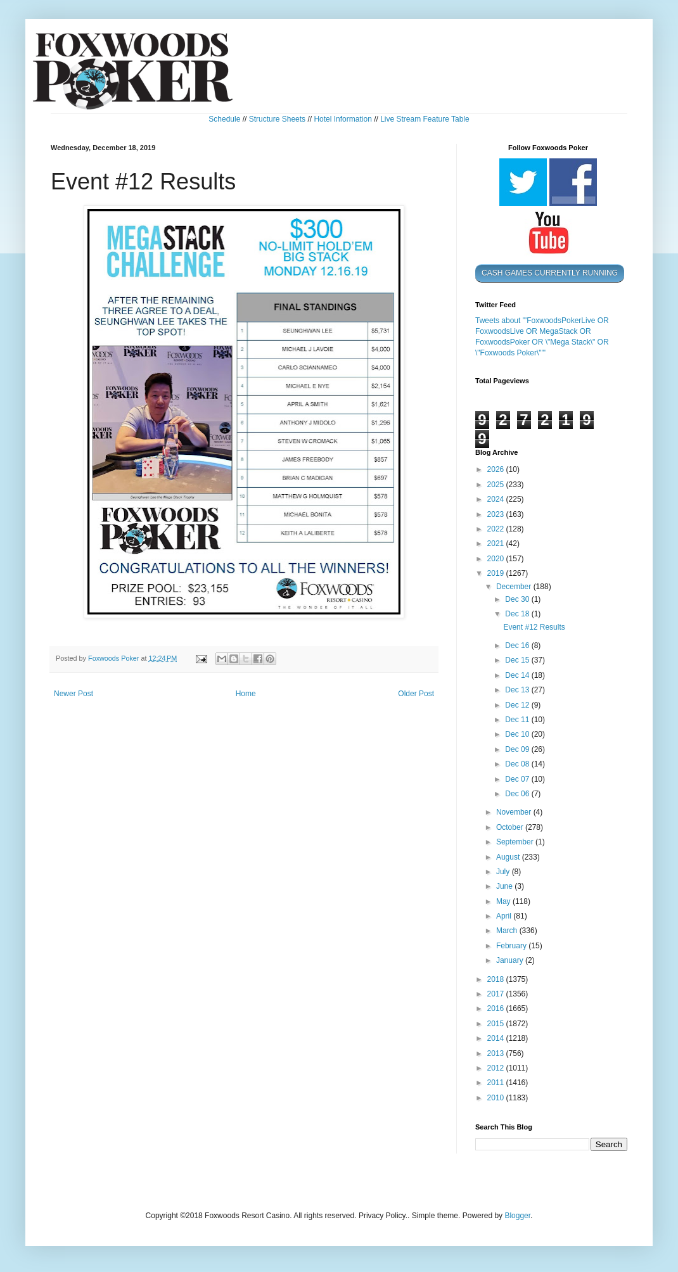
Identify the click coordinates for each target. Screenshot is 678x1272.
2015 (496, 1023)
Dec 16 (518, 645)
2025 (496, 484)
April (504, 916)
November (515, 812)
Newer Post (73, 693)
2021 (496, 543)
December (515, 586)
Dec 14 (518, 675)
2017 (496, 993)
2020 (496, 558)
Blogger (517, 1215)
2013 (496, 1053)
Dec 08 (518, 764)
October (510, 827)
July (504, 871)
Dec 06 (518, 793)
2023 (496, 514)
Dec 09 (518, 749)
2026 (496, 469)
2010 (496, 1097)
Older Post (416, 693)
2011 (496, 1082)
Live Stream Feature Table (425, 119)
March (508, 930)
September (515, 841)
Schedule (224, 119)
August (509, 857)
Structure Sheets (277, 119)
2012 (496, 1068)
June (505, 886)
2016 (496, 1008)
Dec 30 (518, 599)
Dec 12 (518, 705)
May (504, 901)
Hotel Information (342, 119)
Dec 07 (518, 779)
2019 (496, 573)
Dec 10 (518, 734)
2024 (496, 499)
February (512, 945)
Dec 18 (518, 613)
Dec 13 (518, 689)
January (510, 960)
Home (246, 693)
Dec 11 (518, 719)
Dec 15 (518, 660)
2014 (496, 1038)
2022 (496, 529)
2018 (496, 979)
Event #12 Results (534, 627)
